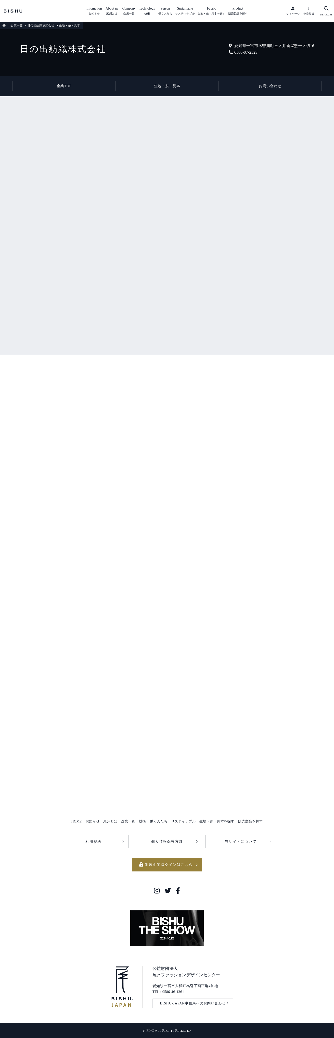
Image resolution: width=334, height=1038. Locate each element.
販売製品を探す (250, 821)
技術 (142, 821)
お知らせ (93, 821)
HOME (76, 821)
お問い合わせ (270, 86)
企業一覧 (17, 25)
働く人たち (158, 821)
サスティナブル (183, 821)
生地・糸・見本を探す (216, 821)
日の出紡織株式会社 (40, 25)
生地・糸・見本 (167, 86)
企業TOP (64, 86)
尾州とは (110, 821)
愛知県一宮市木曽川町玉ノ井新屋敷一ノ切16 (271, 46)
